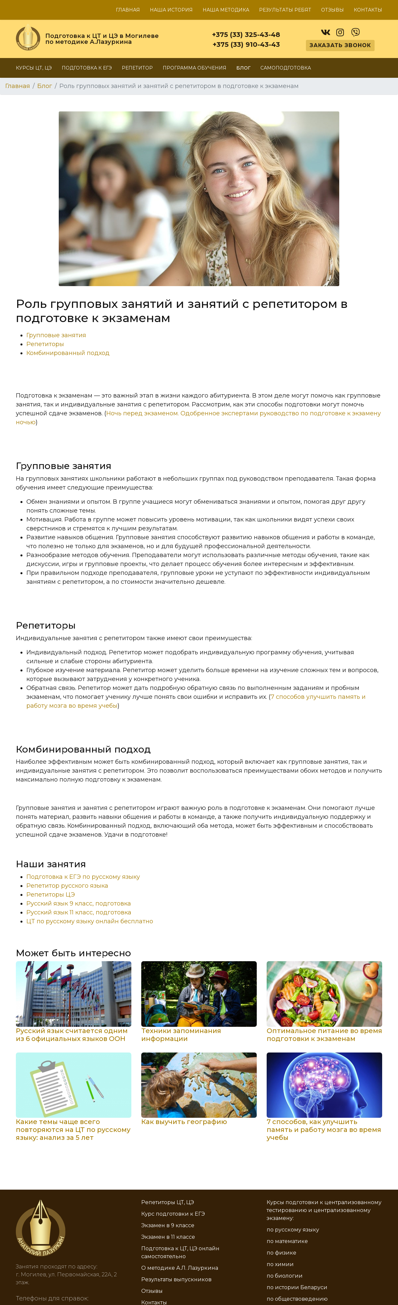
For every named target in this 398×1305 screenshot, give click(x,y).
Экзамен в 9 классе (167, 1225)
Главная (128, 10)
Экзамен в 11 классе (168, 1237)
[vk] (325, 30)
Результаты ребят (285, 10)
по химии (280, 1264)
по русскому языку (293, 1230)
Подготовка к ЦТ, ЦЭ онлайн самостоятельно (180, 1252)
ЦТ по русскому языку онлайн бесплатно (89, 921)
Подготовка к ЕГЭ (87, 68)
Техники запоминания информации (181, 1035)
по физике (281, 1253)
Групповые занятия (56, 335)
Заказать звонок (340, 45)
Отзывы (332, 10)
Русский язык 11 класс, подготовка (78, 912)
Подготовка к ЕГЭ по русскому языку (83, 876)
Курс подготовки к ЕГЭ (173, 1214)
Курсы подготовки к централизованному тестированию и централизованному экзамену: (324, 1210)
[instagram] (340, 30)
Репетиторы (45, 344)
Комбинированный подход (68, 353)
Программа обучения (194, 68)
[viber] (355, 30)
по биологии (285, 1276)
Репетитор (137, 68)
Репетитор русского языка (67, 885)
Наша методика (226, 10)
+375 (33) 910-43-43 (246, 44)
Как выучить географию (184, 1122)
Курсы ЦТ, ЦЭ (34, 68)
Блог (243, 68)
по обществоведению (297, 1299)
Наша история (171, 10)
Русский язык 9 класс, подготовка (78, 903)
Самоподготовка (285, 68)
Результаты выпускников (176, 1279)
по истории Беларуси (297, 1287)
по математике (287, 1241)
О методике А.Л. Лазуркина (179, 1268)
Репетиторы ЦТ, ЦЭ (167, 1202)
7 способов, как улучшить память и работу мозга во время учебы (324, 1130)
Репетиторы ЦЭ (50, 894)
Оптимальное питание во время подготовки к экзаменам (324, 1035)
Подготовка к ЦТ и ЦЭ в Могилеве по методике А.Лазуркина (102, 38)
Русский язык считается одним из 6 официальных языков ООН (72, 1035)
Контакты (368, 10)
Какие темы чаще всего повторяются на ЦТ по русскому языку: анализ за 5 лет (73, 1130)
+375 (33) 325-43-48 (246, 35)
